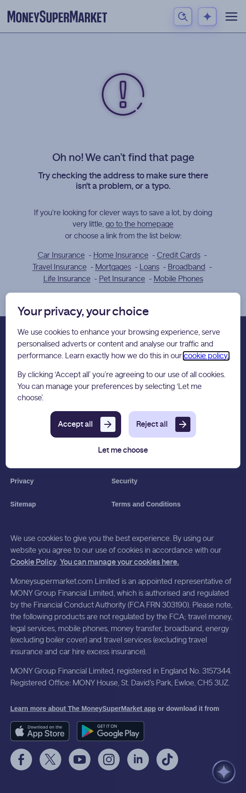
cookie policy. (206, 356)
